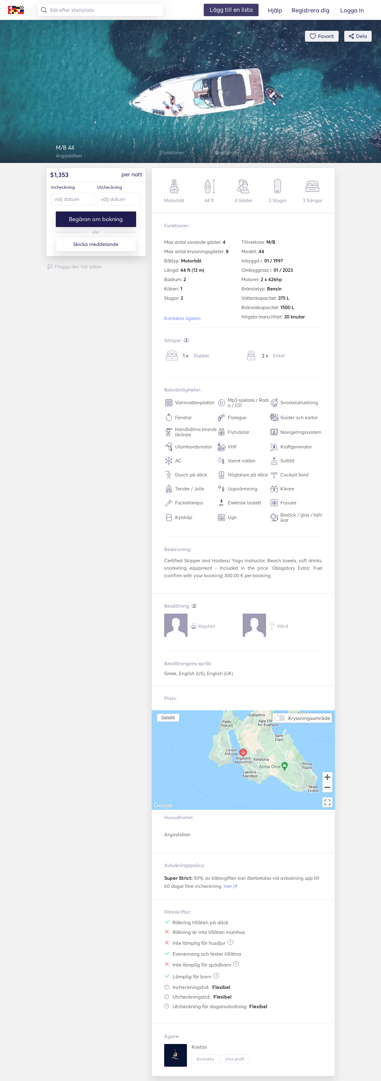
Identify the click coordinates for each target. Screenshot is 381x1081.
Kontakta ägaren (182, 318)
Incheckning (63, 187)
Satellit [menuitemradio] (168, 717)
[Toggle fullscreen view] (327, 802)
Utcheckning (109, 187)
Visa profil (234, 1058)
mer (230, 886)
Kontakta (205, 1058)
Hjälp (275, 10)
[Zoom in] (327, 777)
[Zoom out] (327, 788)
